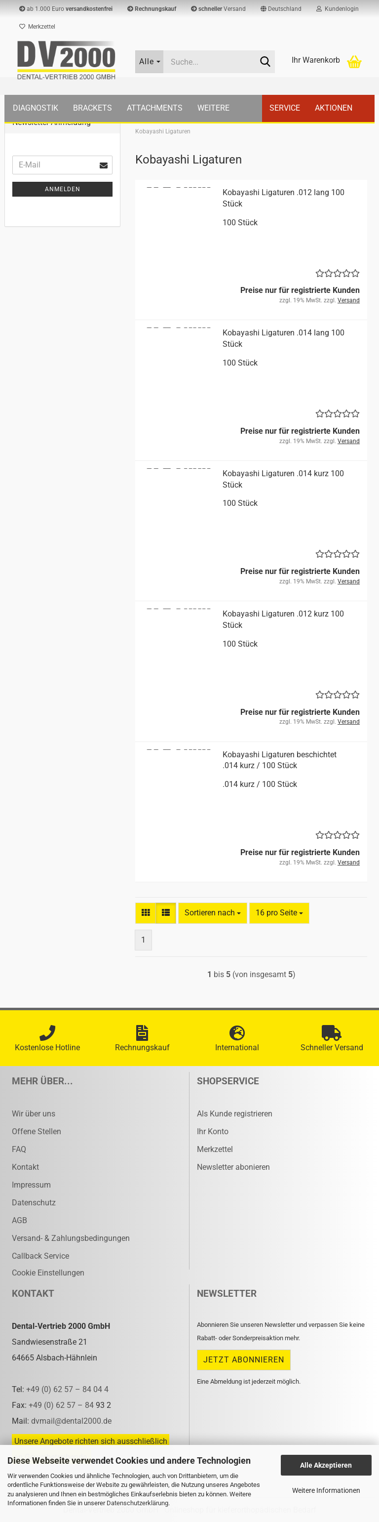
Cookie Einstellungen (48, 1272)
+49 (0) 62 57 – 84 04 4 (67, 1389)
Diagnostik (35, 108)
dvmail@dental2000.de (71, 1421)
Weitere (213, 108)
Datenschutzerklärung (137, 1503)
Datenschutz (34, 1202)
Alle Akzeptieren (326, 1465)
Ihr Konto (212, 1131)
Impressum (31, 1185)
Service (284, 108)
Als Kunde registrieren (234, 1113)
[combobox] (212, 913)
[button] (281, 9)
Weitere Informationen (326, 1490)
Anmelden (62, 189)
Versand (218, 8)
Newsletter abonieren (233, 1167)
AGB (19, 1220)
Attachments (155, 108)
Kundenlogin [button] (337, 8)
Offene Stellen (36, 1131)
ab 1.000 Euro (66, 8)
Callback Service (40, 1256)
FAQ (19, 1149)
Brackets (92, 108)
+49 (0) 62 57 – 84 (62, 1405)
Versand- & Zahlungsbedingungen (71, 1238)
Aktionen (333, 108)
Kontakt (25, 1167)
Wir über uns (33, 1113)
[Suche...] (149, 61)
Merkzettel (37, 26)
